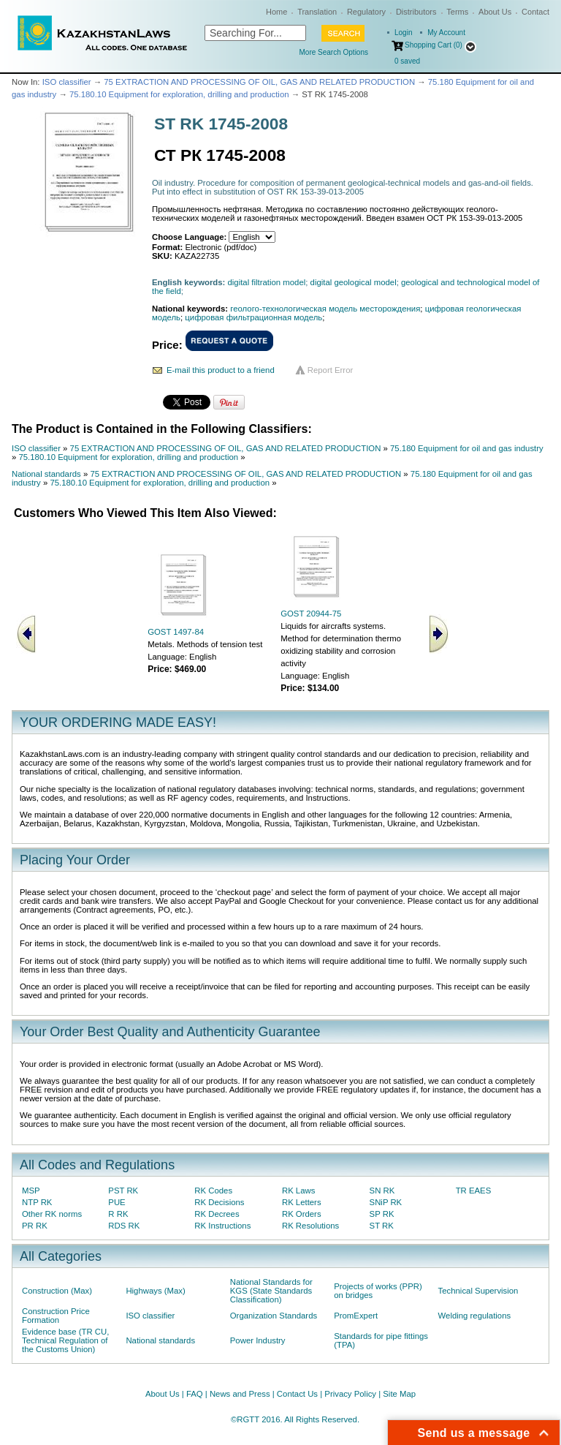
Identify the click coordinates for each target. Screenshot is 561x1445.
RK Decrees (216, 1214)
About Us (494, 11)
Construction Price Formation (56, 1315)
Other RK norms (52, 1214)
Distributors (416, 11)
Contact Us (297, 1393)
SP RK (382, 1214)
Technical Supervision (478, 1290)
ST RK (382, 1225)
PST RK (123, 1190)
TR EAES (474, 1190)
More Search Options (334, 52)
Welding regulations (474, 1315)
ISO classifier (66, 82)
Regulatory (366, 11)
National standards (46, 473)
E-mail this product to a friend (221, 370)
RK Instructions (222, 1225)
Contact (535, 11)
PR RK (34, 1225)
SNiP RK (386, 1202)
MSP (31, 1190)
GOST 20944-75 (310, 613)
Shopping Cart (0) (433, 45)
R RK (118, 1214)
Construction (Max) (57, 1290)
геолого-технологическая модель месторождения (325, 308)
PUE (116, 1202)
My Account (446, 33)
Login (403, 33)
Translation (317, 11)
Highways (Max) (155, 1290)
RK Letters (301, 1202)
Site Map (399, 1393)
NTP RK (37, 1202)
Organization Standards (273, 1315)
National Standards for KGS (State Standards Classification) (271, 1291)
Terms (457, 11)
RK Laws (298, 1190)
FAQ (194, 1393)
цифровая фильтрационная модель (253, 317)
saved (407, 61)
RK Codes (213, 1190)
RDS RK (124, 1225)
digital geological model (353, 282)
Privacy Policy (350, 1393)
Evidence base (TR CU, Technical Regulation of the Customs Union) (65, 1340)
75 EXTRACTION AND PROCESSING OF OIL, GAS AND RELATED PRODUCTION (259, 82)
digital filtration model (267, 282)
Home (276, 11)
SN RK (382, 1190)
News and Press (240, 1393)
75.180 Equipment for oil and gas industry (466, 448)
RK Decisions (219, 1202)
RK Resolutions (310, 1225)
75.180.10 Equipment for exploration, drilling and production (179, 94)
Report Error (331, 370)
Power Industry (258, 1340)
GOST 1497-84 (176, 631)
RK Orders (301, 1214)
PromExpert (356, 1315)
